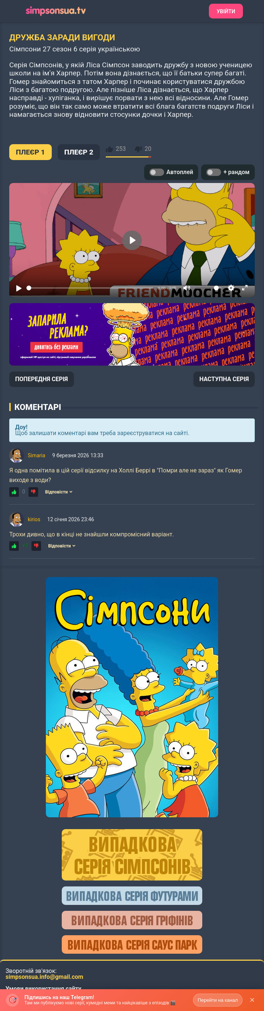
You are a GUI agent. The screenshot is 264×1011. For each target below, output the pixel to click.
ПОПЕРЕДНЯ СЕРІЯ (41, 379)
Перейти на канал (218, 1000)
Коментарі (37, 407)
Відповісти (58, 492)
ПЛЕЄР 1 (30, 152)
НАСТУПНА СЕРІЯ (224, 379)
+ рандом (228, 172)
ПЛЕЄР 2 (79, 152)
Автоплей (171, 172)
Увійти (226, 11)
